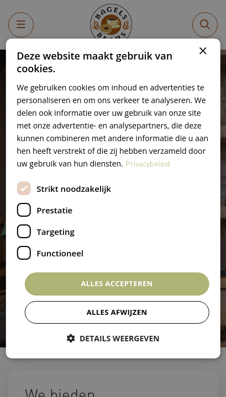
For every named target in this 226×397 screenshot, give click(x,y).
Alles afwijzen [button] (117, 312)
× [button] (202, 51)
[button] (112, 338)
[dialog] (113, 198)
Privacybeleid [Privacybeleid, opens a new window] (147, 163)
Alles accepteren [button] (117, 283)
